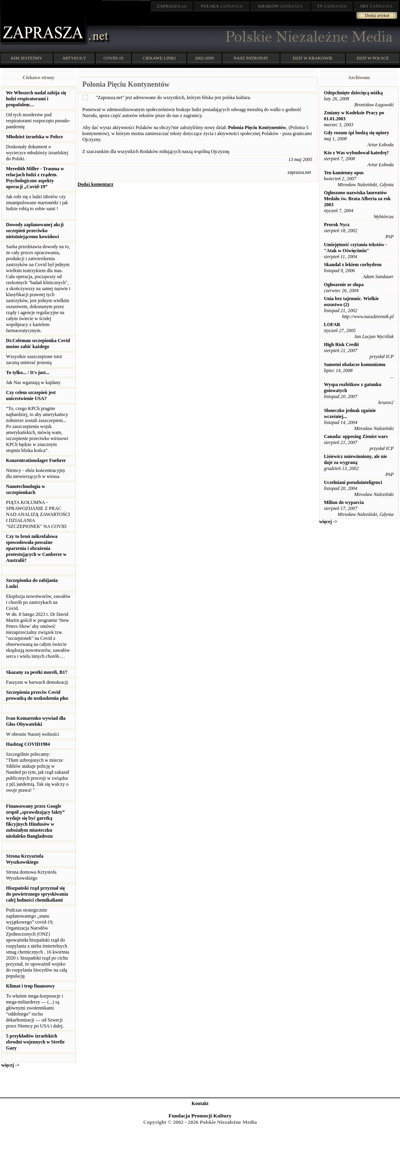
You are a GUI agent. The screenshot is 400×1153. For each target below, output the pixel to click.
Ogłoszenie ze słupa (344, 284)
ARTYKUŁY (74, 58)
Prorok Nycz (337, 224)
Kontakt (200, 1103)
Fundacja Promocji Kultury (199, 1116)
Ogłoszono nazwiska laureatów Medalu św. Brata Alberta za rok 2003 (357, 198)
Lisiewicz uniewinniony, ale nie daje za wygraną (355, 459)
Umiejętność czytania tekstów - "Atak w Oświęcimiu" (355, 247)
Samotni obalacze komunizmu (355, 364)
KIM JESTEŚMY (26, 58)
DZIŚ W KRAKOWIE (313, 58)
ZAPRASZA (222, 6)
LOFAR (332, 324)
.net (172, 6)
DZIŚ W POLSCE (372, 58)
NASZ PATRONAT (251, 58)
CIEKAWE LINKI (159, 58)
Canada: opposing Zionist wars (356, 436)
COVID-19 (114, 58)
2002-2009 (204, 58)
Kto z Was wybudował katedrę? (356, 152)
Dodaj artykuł (377, 15)
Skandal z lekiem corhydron (353, 264)
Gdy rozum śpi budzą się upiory (356, 132)
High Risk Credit (341, 344)
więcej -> (10, 1065)
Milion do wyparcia (344, 502)
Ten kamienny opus (344, 172)
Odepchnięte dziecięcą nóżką (353, 93)
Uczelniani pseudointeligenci (353, 482)
